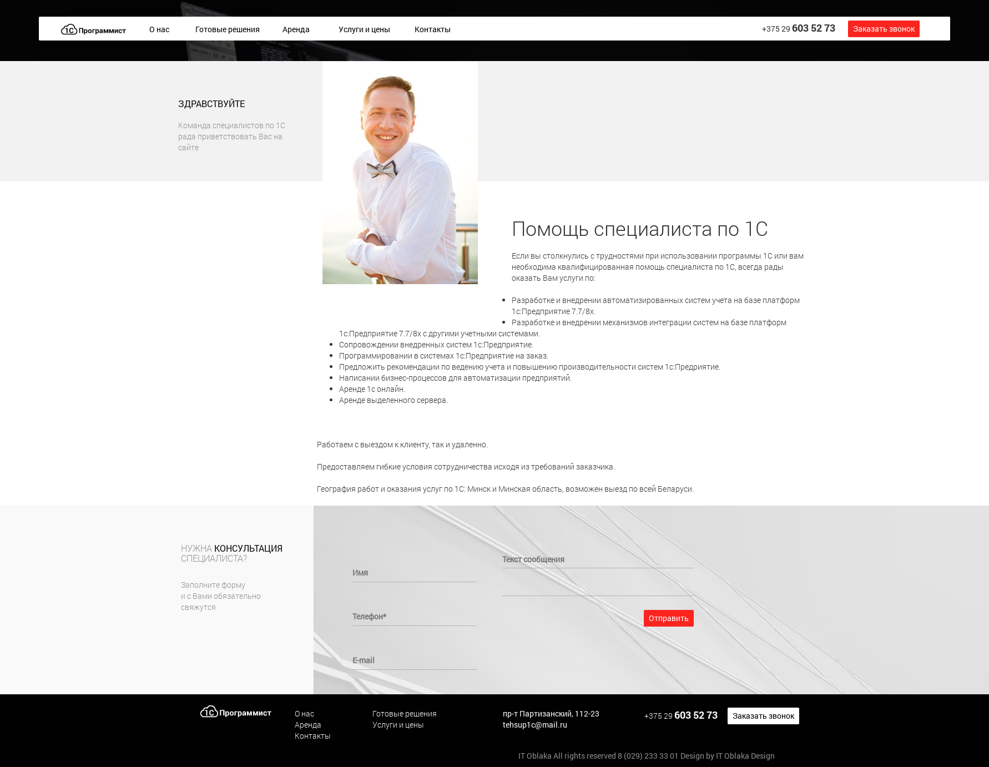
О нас (159, 29)
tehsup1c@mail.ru (535, 724)
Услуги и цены (364, 29)
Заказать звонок (884, 28)
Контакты (433, 29)
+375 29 (798, 27)
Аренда (296, 29)
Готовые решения (227, 29)
